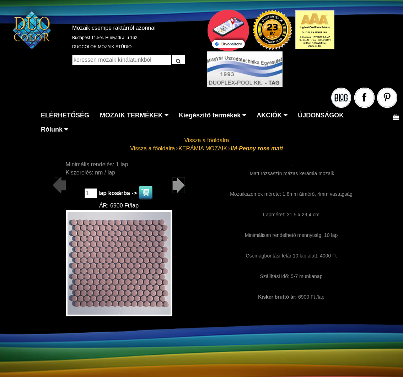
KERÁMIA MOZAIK (202, 148)
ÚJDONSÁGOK (321, 115)
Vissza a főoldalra (206, 140)
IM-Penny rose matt (257, 148)
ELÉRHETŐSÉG (65, 115)
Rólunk (52, 129)
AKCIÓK (269, 115)
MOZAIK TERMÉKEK (131, 115)
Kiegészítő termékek (210, 115)
